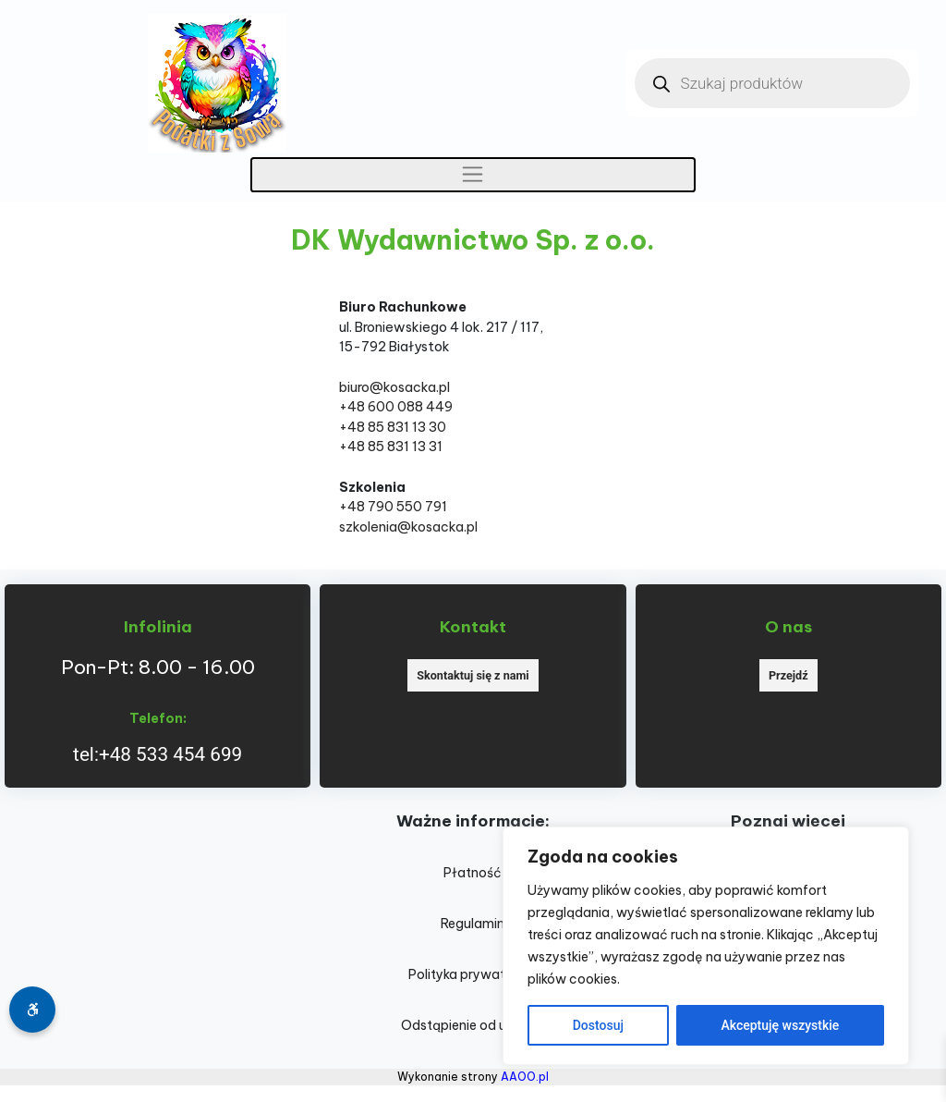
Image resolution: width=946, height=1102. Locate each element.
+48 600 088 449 (396, 406)
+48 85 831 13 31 (391, 446)
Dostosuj (598, 1025)
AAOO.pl (525, 1077)
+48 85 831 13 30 (392, 427)
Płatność (472, 872)
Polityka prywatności (473, 974)
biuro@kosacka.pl (394, 387)
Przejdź (788, 675)
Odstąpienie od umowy (473, 1025)
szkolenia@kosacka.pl (408, 527)
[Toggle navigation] (473, 174)
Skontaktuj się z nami (472, 675)
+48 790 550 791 (393, 506)
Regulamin (472, 923)
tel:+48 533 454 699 (157, 754)
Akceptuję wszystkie (780, 1025)
